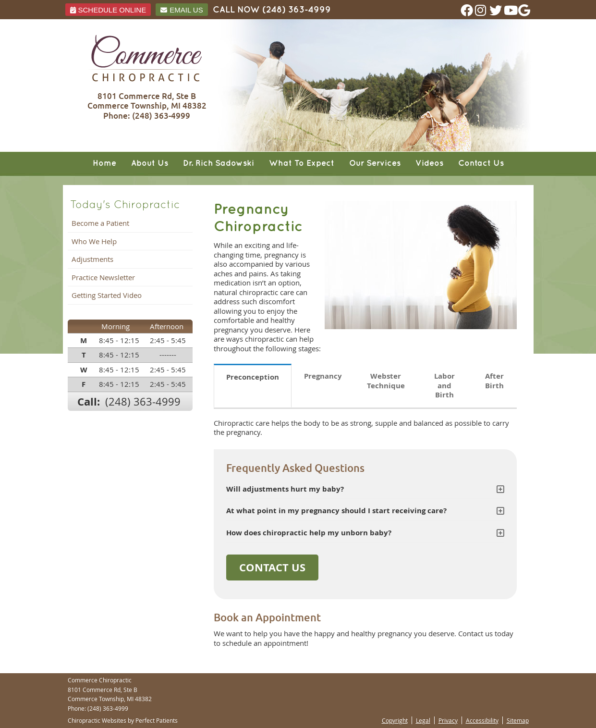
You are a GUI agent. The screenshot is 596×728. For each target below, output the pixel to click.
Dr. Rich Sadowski (218, 163)
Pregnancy (323, 376)
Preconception (252, 377)
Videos (429, 163)
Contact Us (481, 163)
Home (104, 163)
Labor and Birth (444, 385)
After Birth (494, 381)
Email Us (181, 10)
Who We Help (94, 241)
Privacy (448, 720)
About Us (149, 163)
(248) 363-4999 (296, 10)
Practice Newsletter (103, 277)
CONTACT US (272, 567)
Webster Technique (386, 381)
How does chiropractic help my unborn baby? (308, 533)
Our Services (375, 163)
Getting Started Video (107, 295)
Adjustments (92, 259)
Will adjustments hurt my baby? (285, 489)
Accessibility (482, 720)
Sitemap (518, 720)
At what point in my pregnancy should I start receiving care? (336, 511)
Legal (423, 720)
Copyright (395, 720)
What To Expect (301, 163)
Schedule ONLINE (108, 10)
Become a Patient (100, 223)
